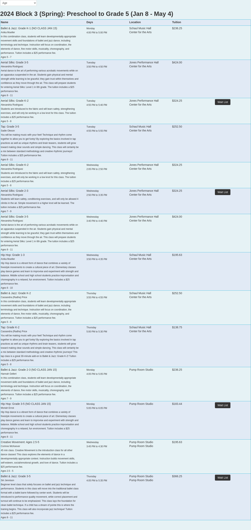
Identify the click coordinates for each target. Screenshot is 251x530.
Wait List (222, 102)
